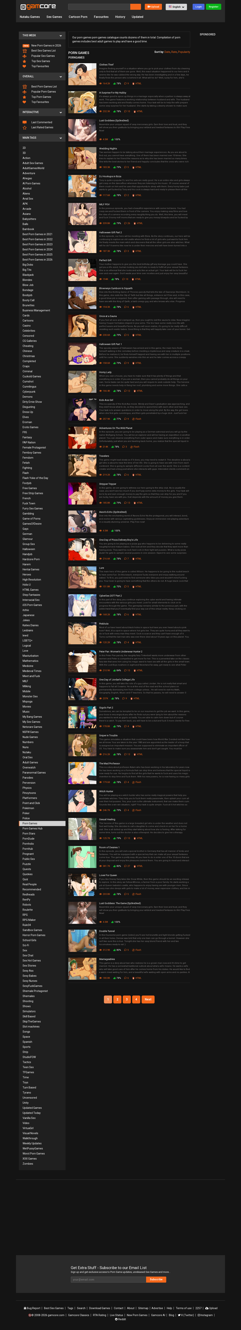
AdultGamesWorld (33, 168)
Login (198, 6)
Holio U (27, 584)
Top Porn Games (37, 97)
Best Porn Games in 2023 (38, 244)
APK (25, 203)
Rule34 (27, 924)
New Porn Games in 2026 (42, 45)
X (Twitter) (186, 1315)
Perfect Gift (105, 260)
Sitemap (143, 1308)
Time (26, 1077)
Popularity (184, 51)
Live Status (116, 1315)
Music (26, 711)
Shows (27, 1006)
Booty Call (28, 300)
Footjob (27, 483)
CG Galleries (30, 340)
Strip (25, 1051)
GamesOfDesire (32, 523)
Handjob (27, 554)
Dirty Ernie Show (32, 401)
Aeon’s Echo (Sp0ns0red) (113, 512)
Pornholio (28, 843)
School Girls (29, 940)
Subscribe (156, 1279)
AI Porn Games (31, 183)
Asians (27, 213)
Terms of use (184, 1308)
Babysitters (29, 218)
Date (167, 51)
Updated (137, 17)
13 (127, 503)
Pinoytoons (29, 792)
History (120, 17)
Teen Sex (28, 1067)
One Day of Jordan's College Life (117, 679)
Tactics (27, 1062)
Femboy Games (32, 452)
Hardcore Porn (31, 559)
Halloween (29, 549)
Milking (27, 686)
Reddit (120, 1319)
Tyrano (27, 1092)
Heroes (27, 574)
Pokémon (28, 808)
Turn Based (29, 1087)
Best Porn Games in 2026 (38, 259)
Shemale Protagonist (35, 991)
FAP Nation (29, 442)
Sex (25, 950)
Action (26, 158)
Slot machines (31, 1026)
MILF (25, 681)
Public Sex (29, 858)
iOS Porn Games (32, 604)
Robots (27, 904)
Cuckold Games (32, 376)
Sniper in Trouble (108, 735)
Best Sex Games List (39, 51)
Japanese (28, 615)
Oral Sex (28, 757)
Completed (29, 361)
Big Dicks (28, 264)
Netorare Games (32, 726)
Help (169, 1308)
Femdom (28, 457)
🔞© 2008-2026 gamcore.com (46, 1315)
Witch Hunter (106, 791)
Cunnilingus (29, 386)
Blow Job (28, 285)
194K (103, 279)
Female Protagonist (34, 447)
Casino (27, 325)
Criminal (27, 371)
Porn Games (30, 823)
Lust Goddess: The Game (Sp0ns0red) (120, 903)
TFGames (28, 1072)
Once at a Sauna (108, 316)
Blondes (27, 279)
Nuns (26, 747)
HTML (136, 83)
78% (117, 83)
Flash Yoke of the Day (35, 478)
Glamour (28, 538)
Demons (28, 396)
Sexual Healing (107, 819)
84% (117, 670)
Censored (28, 335)
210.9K (104, 670)
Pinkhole (103, 623)
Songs (26, 1031)
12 (127, 391)
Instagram (205, 1315)
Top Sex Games (36, 61)
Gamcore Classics (78, 1315)
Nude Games (30, 737)
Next (148, 999)
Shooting (28, 1001)
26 (127, 223)
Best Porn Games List (40, 87)
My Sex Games (31, 721)
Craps (26, 366)
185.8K (104, 503)
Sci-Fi (26, 945)
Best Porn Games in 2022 (38, 239)
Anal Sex (28, 198)
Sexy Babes (30, 975)
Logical (27, 645)
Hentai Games (31, 569)
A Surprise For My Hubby (112, 92)
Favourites (101, 17)
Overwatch (29, 767)
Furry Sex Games (33, 508)
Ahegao (27, 178)
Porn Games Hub (33, 828)
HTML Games (31, 589)
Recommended (32, 889)
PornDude (28, 838)
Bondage (28, 290)
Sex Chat (28, 955)
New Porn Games (137, 1315)
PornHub (28, 848)
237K (103, 698)
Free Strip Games (33, 493)
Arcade (27, 208)
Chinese (27, 351)
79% (117, 167)
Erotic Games (30, 427)
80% (117, 866)
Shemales (29, 996)
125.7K (104, 838)
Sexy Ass (28, 970)
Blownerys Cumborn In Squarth (116, 288)
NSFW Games (31, 731)
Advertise (157, 1308)
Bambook (28, 229)
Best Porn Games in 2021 (38, 234)
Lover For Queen (108, 875)
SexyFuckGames (32, 985)
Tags (70, 1308)
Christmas (29, 356)
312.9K (104, 950)
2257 (198, 1308)
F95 (25, 432)
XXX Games (30, 1158)
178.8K (104, 726)
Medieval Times (32, 671)
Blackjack (28, 274)
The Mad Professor (109, 763)
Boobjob (27, 295)
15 (127, 670)
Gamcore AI (158, 1315)
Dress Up (28, 411)
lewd (25, 635)
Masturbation (31, 655)
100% (115, 139)
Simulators (29, 1011)
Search (81, 1308)
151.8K (104, 586)
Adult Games (30, 762)
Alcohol (27, 188)
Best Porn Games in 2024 (38, 249)
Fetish (26, 462)
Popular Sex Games (39, 56)
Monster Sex (30, 696)
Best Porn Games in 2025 (38, 254)
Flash (26, 472)
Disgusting (29, 406)
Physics (27, 787)
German (27, 533)
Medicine (28, 665)
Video (26, 1123)
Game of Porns (31, 518)
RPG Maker (29, 919)
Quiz (25, 879)
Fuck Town (29, 503)
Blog (171, 1315)
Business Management (36, 310)
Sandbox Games (32, 930)
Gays (25, 528)
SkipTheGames (32, 1021)
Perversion (29, 782)
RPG (25, 914)
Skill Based (29, 1016)
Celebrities (29, 330)
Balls (25, 224)
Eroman (27, 422)
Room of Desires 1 (109, 847)
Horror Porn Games (34, 935)
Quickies (28, 874)
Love (25, 650)
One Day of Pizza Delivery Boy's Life (118, 539)
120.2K (104, 642)
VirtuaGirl (28, 1128)
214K (103, 446)
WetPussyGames (33, 1148)
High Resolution (32, 579)
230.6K (104, 335)
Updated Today (32, 1112)
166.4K (104, 391)
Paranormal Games (34, 772)
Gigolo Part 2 (106, 707)
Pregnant (28, 853)
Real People (30, 884)
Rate (174, 51)
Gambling (28, 513)
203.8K (104, 894)
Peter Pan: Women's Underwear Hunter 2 (120, 651)
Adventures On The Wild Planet (115, 428)
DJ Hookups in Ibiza (110, 176)
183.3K (104, 167)
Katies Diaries (31, 625)
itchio (26, 610)
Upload (153, 6)
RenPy (26, 899)
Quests (27, 869)
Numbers (28, 742)
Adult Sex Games (33, 163)
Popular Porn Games (39, 92)
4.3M (103, 139)
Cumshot (28, 381)
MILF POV (104, 204)
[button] (176, 7)
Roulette (28, 909)
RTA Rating (99, 1315)
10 (127, 111)
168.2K (104, 614)
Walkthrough (30, 1138)
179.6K (104, 782)
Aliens (26, 193)
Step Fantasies (31, 594)
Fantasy (27, 437)
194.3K (104, 307)
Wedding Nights (108, 148)
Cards (26, 315)
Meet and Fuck (31, 676)
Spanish (27, 1041)
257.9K (104, 419)
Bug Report (32, 1308)
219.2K (104, 474)
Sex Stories (29, 965)
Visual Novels (30, 1133)
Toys (25, 1082)
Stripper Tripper (107, 484)
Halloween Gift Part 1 (110, 344)
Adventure (29, 173)
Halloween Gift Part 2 (110, 232)
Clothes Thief (106, 64)
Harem (27, 564)
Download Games (99, 1308)
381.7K (104, 866)
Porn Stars (29, 833)
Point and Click (31, 803)
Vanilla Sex (29, 1117)
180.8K (104, 978)
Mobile (27, 691)
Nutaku (27, 752)
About (130, 1308)
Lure (101, 567)
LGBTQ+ (27, 640)
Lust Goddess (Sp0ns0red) (114, 120)
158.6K (104, 363)
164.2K (104, 83)
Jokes (26, 620)
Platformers (30, 798)
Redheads (29, 894)
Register (213, 6)
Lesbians (28, 630)
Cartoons (28, 320)
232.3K (104, 111)
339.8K (104, 223)
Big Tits (27, 269)
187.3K (104, 251)
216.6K (104, 558)
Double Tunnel (107, 931)
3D (24, 152)
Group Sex (29, 544)
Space (26, 1036)
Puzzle (27, 864)
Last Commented (37, 122)
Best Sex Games (54, 1308)
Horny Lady (105, 372)
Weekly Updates (32, 1143)
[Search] (99, 7)
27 (127, 866)
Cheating (28, 345)
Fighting (27, 467)
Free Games (30, 488)
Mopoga (27, 701)
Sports (27, 1046)
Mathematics (30, 660)
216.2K (104, 754)
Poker (26, 813)
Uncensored (30, 1097)
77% (117, 419)
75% (117, 586)
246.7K (104, 810)
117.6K (104, 195)
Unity (26, 1102)
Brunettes (28, 305)
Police (26, 818)
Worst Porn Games (34, 1153)
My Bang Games (32, 716)
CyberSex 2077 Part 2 (110, 595)
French (27, 498)
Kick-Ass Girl (106, 400)
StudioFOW (29, 1057)
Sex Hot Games (32, 960)
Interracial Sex (31, 599)
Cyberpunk (29, 391)
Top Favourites (36, 66)
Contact (118, 1308)
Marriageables (107, 959)
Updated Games (32, 1107)
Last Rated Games (38, 128)
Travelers (104, 455)
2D (24, 147)
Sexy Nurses (30, 980)
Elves (26, 417)
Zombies (28, 1163)
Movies (27, 706)
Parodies (28, 777)
